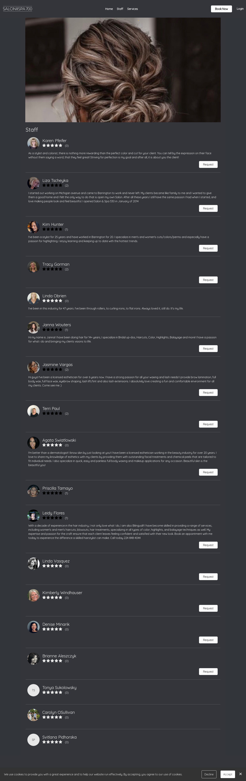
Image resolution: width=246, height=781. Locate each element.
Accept (227, 774)
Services (132, 9)
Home (109, 9)
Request (208, 164)
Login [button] (240, 8)
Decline (209, 774)
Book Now (221, 9)
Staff (120, 9)
